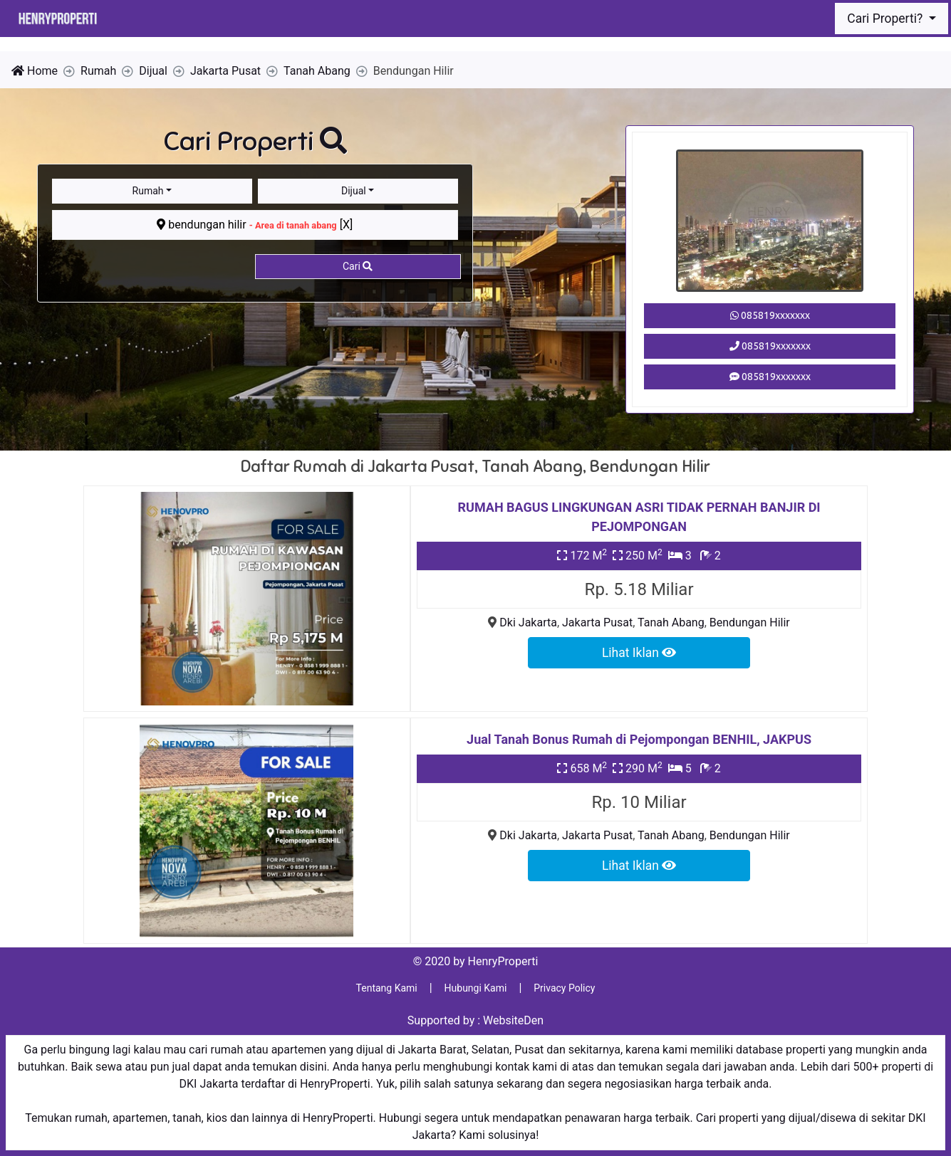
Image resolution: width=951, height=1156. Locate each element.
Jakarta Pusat (597, 622)
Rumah (148, 190)
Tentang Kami (386, 988)
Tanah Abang (671, 622)
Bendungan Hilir (750, 622)
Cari (358, 266)
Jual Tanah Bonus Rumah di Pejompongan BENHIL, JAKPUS (639, 739)
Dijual (353, 190)
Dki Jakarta (528, 622)
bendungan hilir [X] (255, 224)
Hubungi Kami (476, 988)
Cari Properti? (886, 18)
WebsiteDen (513, 1020)
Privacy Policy (564, 988)
